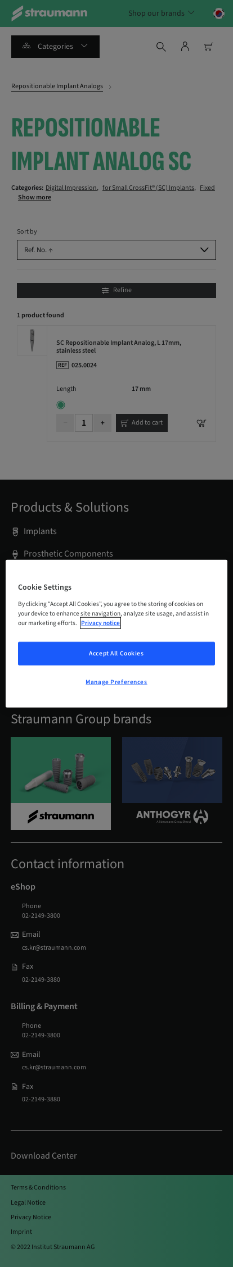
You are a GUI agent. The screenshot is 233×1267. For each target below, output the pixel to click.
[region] (116, 634)
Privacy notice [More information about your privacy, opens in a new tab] (100, 622)
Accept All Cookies (116, 653)
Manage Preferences (116, 681)
